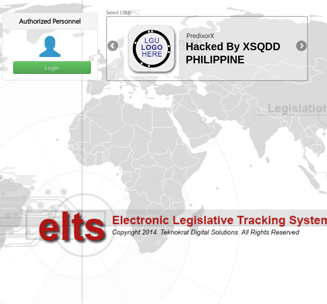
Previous (113, 46)
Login (52, 67)
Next (300, 46)
